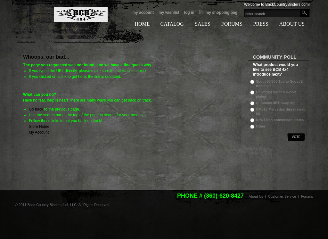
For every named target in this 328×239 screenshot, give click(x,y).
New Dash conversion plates (280, 120)
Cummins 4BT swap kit (275, 103)
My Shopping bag (221, 12)
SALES (202, 24)
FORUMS (231, 24)
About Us (256, 196)
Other (260, 126)
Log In (189, 12)
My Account (143, 12)
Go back (36, 109)
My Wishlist (169, 12)
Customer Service (282, 196)
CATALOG (172, 24)
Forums (307, 196)
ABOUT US (292, 24)
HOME (142, 24)
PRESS (260, 24)
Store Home (39, 126)
